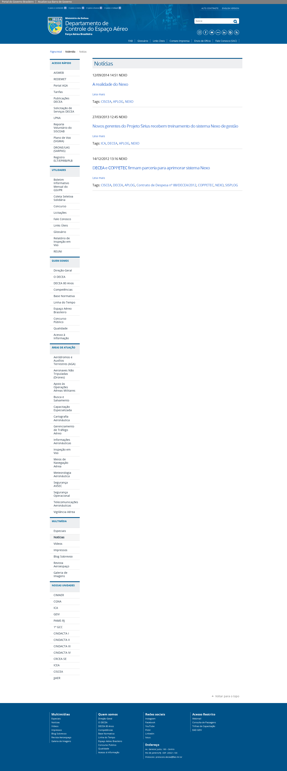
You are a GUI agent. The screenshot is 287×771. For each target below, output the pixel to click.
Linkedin (149, 733)
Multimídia (59, 521)
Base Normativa (106, 733)
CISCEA (106, 102)
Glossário (143, 40)
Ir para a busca (94, 8)
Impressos (56, 730)
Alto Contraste (210, 8)
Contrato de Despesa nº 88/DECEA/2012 (166, 185)
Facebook (150, 722)
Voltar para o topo (227, 696)
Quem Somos (60, 260)
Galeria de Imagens (61, 741)
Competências (105, 730)
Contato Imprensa (180, 40)
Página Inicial (56, 51)
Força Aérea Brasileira (78, 34)
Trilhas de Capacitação (203, 726)
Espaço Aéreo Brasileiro (110, 741)
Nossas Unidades (63, 585)
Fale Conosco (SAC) (226, 40)
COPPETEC (206, 185)
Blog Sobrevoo (59, 733)
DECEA (112, 143)
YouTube (149, 726)
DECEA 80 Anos (106, 726)
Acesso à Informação (108, 752)
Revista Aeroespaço (61, 737)
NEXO (129, 102)
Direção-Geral (105, 718)
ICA (103, 143)
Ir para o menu (77, 8)
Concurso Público (107, 745)
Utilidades (59, 170)
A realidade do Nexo (110, 84)
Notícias (55, 722)
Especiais (56, 718)
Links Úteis (159, 40)
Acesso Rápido (61, 63)
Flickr (148, 730)
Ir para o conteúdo (57, 8)
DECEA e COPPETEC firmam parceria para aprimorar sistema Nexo (151, 168)
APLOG (118, 102)
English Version (230, 8)
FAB (130, 40)
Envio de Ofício (202, 40)
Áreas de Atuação (63, 347)
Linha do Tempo (106, 737)
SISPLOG (231, 185)
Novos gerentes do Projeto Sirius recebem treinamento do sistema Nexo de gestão (165, 126)
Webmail (196, 718)
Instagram (150, 718)
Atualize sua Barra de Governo (55, 1)
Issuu (148, 737)
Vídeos (54, 726)
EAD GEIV (197, 730)
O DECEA (102, 722)
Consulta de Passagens (204, 722)
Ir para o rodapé (112, 8)
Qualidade (103, 748)
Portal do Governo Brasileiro (18, 1)
